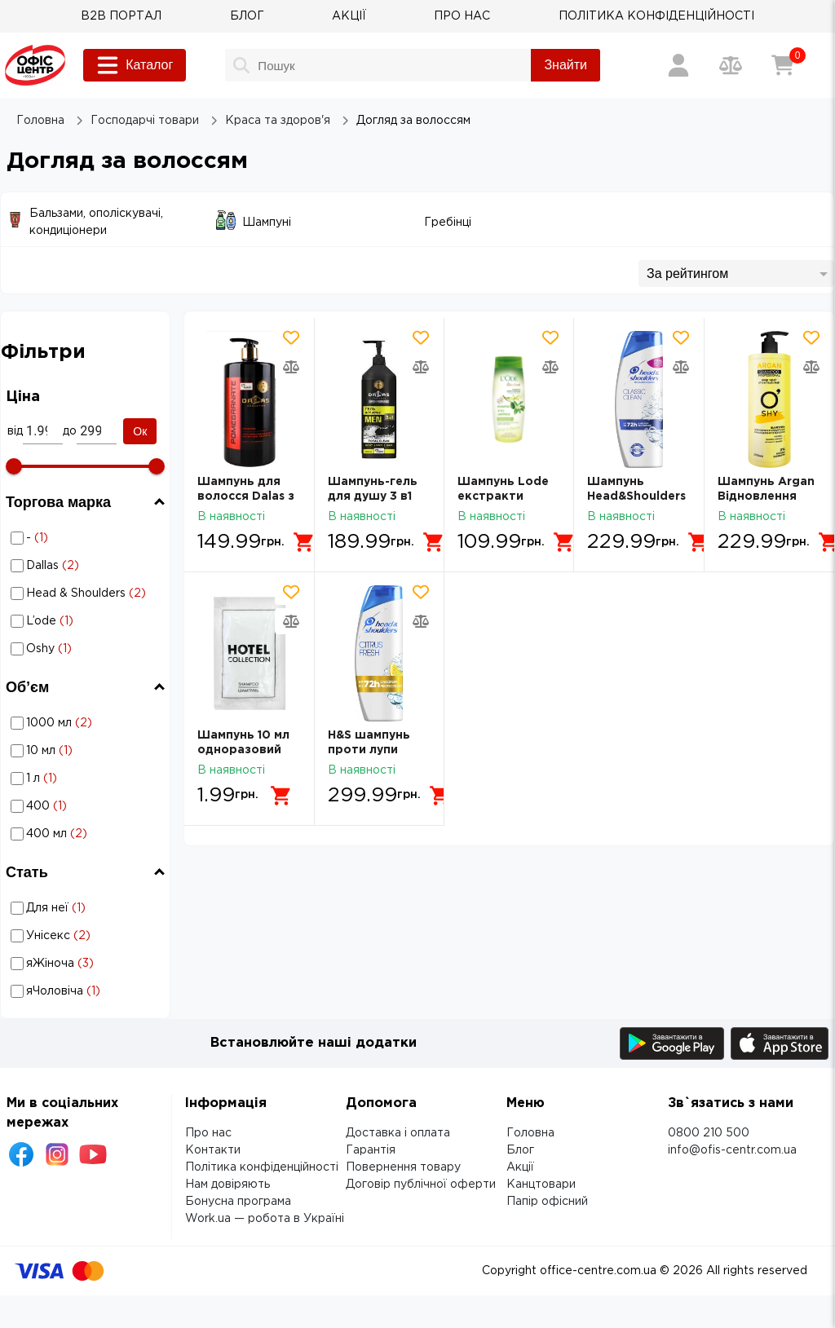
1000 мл (87, 723)
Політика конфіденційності (261, 1167)
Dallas (87, 566)
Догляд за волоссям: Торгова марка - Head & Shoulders (76, 593)
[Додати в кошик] (304, 542)
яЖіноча (87, 963)
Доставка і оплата (398, 1133)
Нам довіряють (227, 1184)
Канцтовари (541, 1184)
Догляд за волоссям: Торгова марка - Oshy (70, 648)
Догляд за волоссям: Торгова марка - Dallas (72, 565)
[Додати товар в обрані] (291, 337)
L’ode (87, 621)
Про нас (208, 1133)
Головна (530, 1133)
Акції (520, 1167)
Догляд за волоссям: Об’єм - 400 (88, 805)
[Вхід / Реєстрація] (678, 65)
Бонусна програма (238, 1202)
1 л (87, 778)
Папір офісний (547, 1202)
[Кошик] (782, 65)
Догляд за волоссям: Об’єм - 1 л (88, 778)
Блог (520, 1150)
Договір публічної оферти (421, 1184)
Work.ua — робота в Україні (264, 1219)
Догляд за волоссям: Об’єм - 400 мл (88, 833)
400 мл (87, 834)
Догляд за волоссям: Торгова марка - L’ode (71, 620)
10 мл (87, 751)
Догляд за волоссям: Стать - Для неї (88, 907)
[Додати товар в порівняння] (291, 367)
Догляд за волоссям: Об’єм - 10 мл (88, 750)
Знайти (565, 65)
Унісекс (87, 936)
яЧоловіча (87, 991)
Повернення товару (403, 1167)
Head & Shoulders (87, 593)
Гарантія (370, 1150)
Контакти (213, 1150)
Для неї (87, 908)
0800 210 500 (708, 1133)
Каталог (134, 65)
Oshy (87, 649)
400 (87, 806)
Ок (140, 431)
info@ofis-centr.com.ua (732, 1150)
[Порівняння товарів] (730, 65)
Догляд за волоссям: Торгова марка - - (65, 537)
